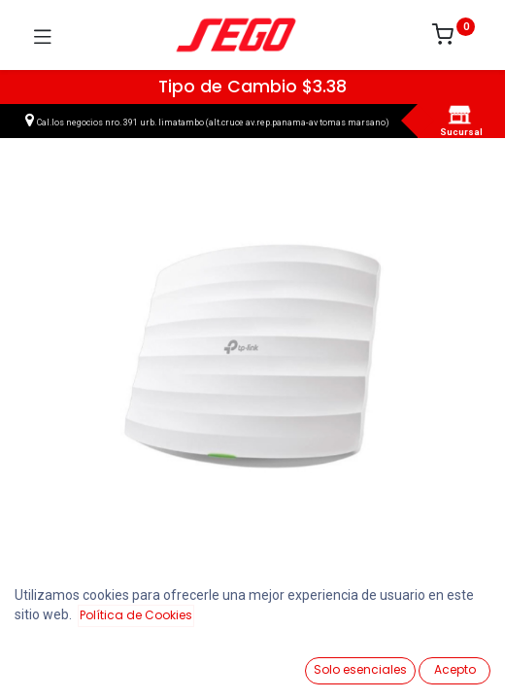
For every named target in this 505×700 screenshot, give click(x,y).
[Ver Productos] (63, 663)
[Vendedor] (441, 662)
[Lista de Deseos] (315, 662)
